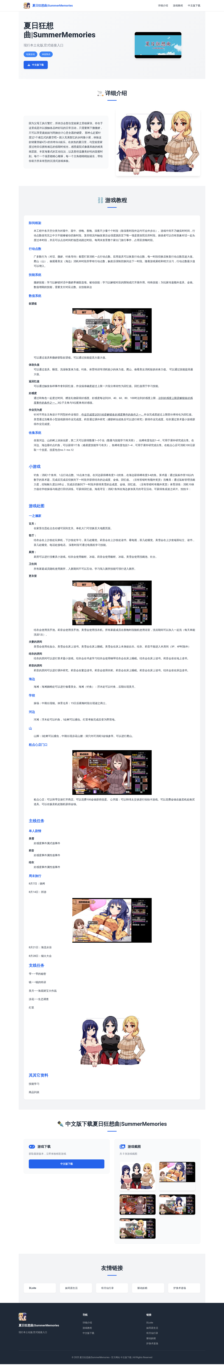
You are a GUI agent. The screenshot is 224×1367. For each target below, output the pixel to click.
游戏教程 (178, 5)
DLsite (149, 1325)
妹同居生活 (152, 1330)
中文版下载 (194, 5)
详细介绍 (163, 5)
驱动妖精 (151, 1341)
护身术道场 (152, 1346)
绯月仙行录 (152, 1335)
